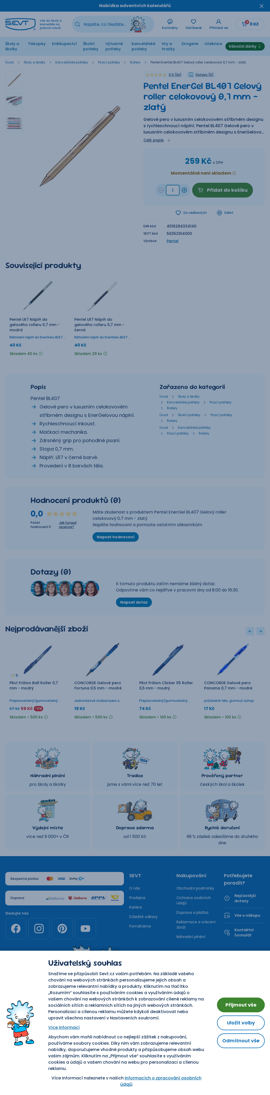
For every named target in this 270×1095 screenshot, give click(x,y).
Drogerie (190, 43)
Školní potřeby (90, 46)
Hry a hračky (168, 46)
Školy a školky (12, 46)
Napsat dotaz (134, 602)
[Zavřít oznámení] (261, 6)
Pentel (173, 241)
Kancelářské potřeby (143, 46)
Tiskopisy (37, 43)
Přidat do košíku (222, 190)
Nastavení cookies (135, 1010)
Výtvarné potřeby (114, 46)
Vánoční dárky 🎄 (245, 46)
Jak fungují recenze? (67, 525)
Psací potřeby (109, 62)
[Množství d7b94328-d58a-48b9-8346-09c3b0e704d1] (173, 190)
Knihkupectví (64, 43)
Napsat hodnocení (115, 537)
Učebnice (213, 43)
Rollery (135, 62)
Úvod (9, 62)
